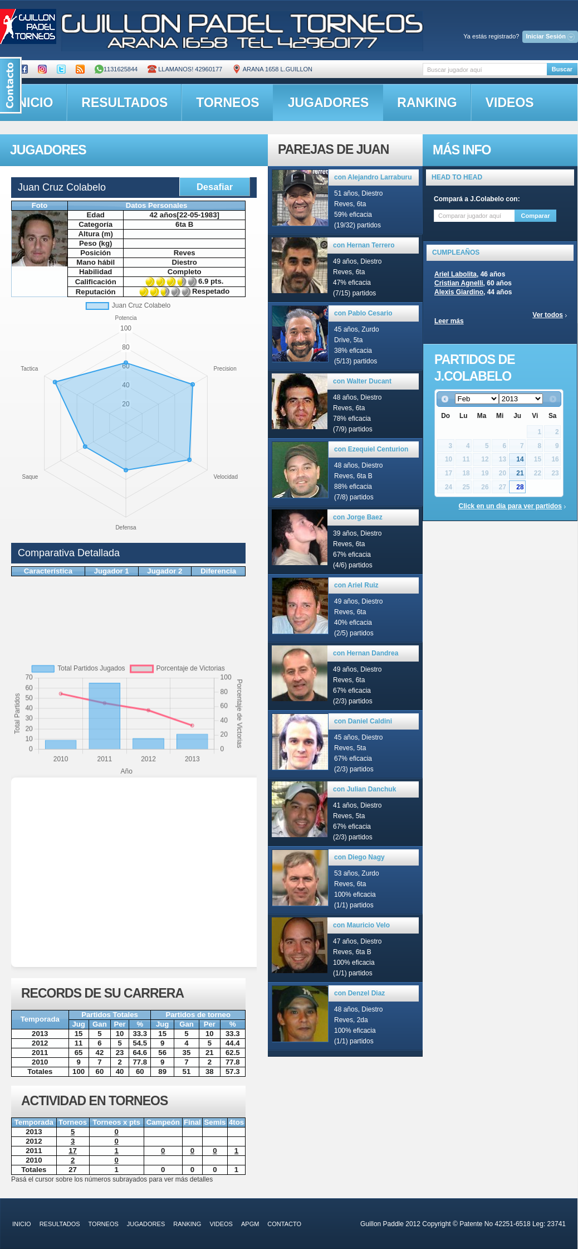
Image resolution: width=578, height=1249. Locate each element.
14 (519, 459)
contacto (284, 1224)
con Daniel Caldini (363, 721)
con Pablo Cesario (363, 313)
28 (519, 487)
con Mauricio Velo (361, 925)
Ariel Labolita (455, 274)
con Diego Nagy (359, 857)
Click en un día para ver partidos (510, 506)
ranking (427, 102)
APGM (250, 1224)
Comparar (535, 215)
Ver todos (547, 315)
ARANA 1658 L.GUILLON (272, 69)
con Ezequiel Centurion (371, 449)
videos (510, 102)
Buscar (562, 69)
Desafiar (215, 187)
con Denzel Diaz (359, 993)
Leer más (449, 321)
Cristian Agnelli (458, 283)
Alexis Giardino (458, 292)
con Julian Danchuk (364, 789)
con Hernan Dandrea (365, 653)
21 (519, 473)
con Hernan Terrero (363, 245)
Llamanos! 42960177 (185, 69)
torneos (227, 102)
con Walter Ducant (362, 381)
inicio (21, 1224)
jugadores (328, 102)
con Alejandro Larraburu (373, 177)
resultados (124, 102)
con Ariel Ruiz (356, 585)
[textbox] (485, 69)
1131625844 (116, 69)
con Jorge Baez (358, 517)
